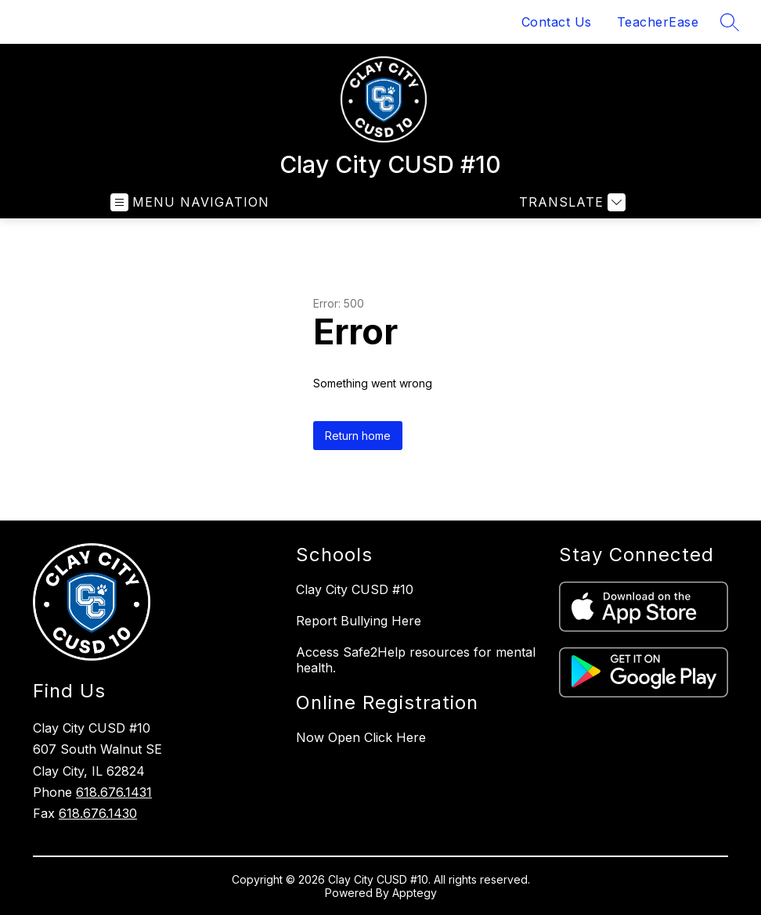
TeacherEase (658, 22)
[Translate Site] (570, 202)
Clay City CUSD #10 (354, 589)
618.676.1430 (98, 813)
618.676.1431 (114, 792)
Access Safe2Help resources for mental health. (416, 659)
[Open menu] (189, 202)
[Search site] (729, 22)
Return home (358, 435)
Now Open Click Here (361, 737)
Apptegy (414, 892)
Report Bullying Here (358, 621)
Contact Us (556, 22)
